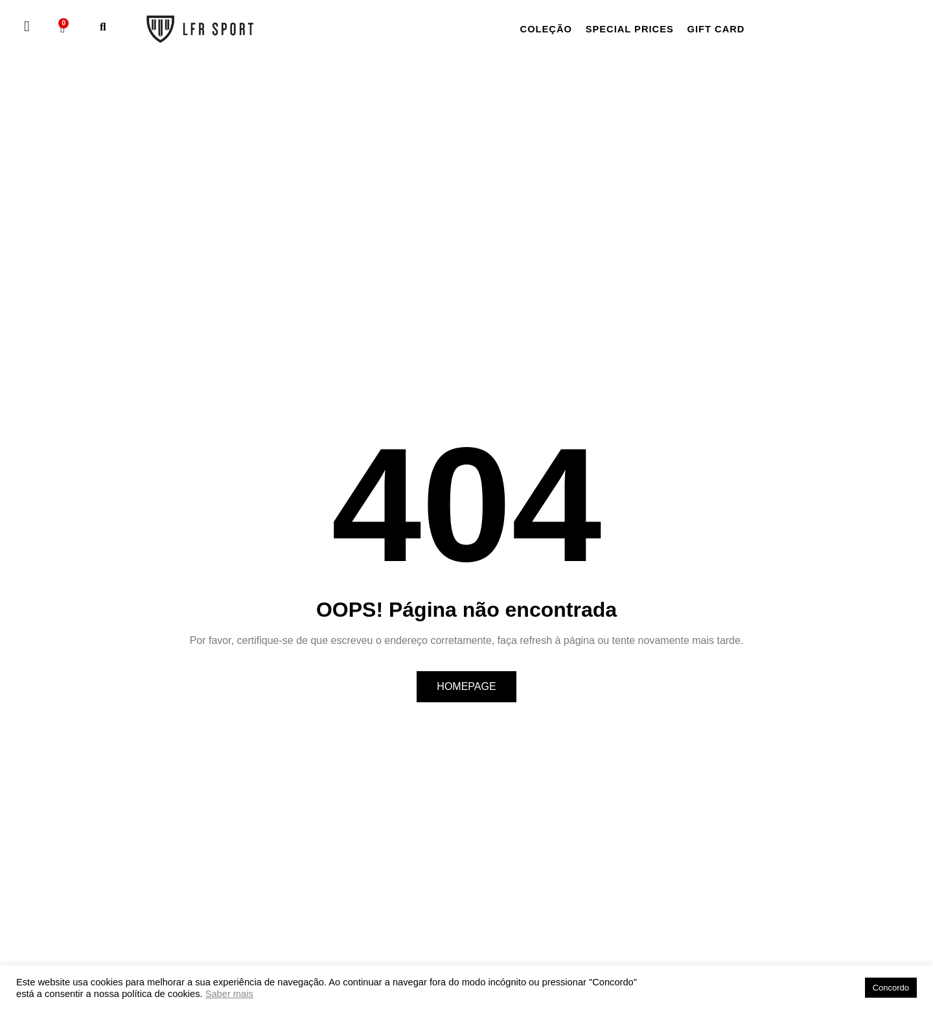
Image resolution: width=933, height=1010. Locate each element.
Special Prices (638, 28)
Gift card (731, 28)
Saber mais (229, 994)
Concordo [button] (891, 988)
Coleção (548, 28)
